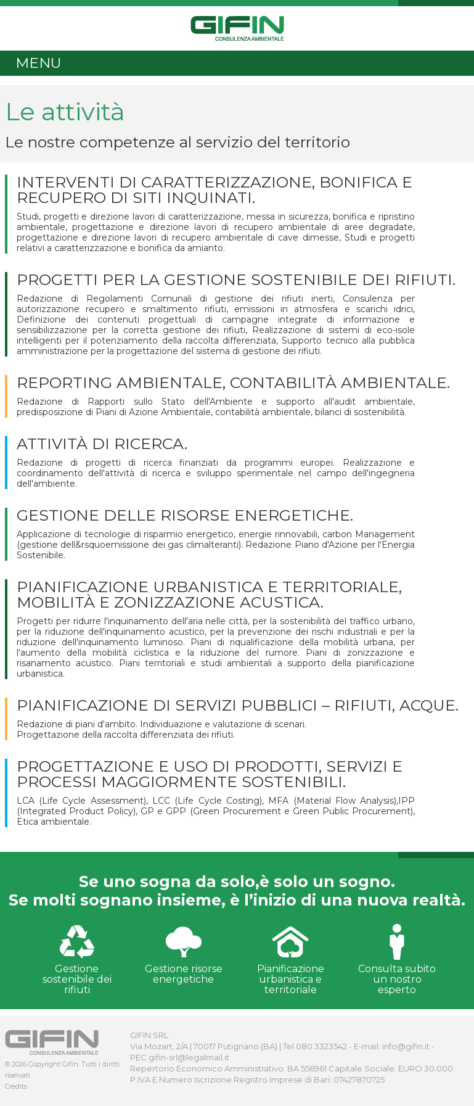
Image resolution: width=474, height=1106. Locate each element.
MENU (38, 63)
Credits (16, 1086)
